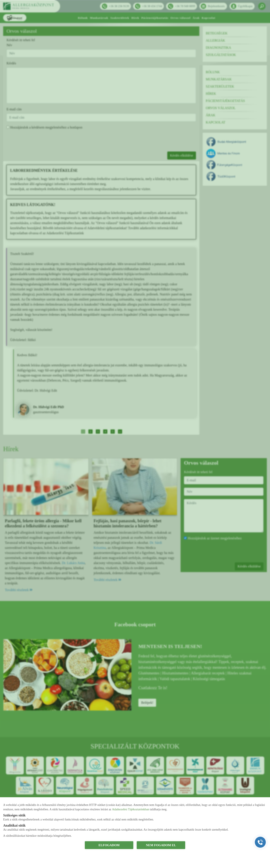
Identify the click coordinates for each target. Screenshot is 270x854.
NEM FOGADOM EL (161, 845)
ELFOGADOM (109, 845)
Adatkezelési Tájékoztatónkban (130, 809)
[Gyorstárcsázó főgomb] (260, 842)
